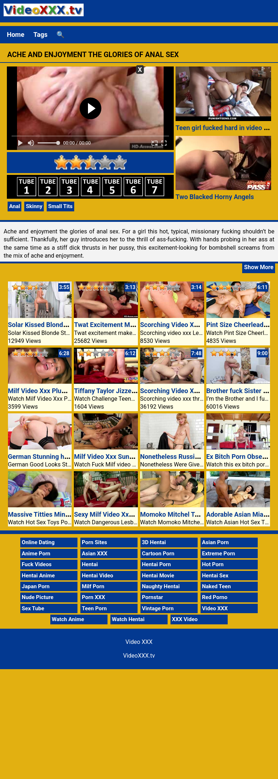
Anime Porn (36, 553)
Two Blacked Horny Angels (215, 197)
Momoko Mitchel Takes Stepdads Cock (197, 514)
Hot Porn (213, 564)
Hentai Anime (38, 575)
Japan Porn (36, 586)
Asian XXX (94, 553)
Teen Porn (94, 608)
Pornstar (152, 597)
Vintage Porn (158, 608)
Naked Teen (216, 586)
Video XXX (215, 608)
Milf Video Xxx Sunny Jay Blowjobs (125, 456)
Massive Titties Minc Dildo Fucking (59, 514)
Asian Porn (215, 542)
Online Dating (38, 542)
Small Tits (60, 206)
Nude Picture (38, 597)
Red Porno (214, 597)
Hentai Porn (156, 564)
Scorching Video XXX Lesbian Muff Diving (201, 324)
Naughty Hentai (161, 586)
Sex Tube (33, 608)
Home (15, 34)
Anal (14, 206)
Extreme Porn (218, 553)
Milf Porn (93, 586)
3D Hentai (154, 542)
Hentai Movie (158, 575)
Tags (40, 34)
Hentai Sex (215, 575)
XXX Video (185, 619)
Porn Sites (94, 542)
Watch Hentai (128, 619)
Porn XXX (93, 597)
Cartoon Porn (158, 553)
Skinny (34, 206)
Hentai (90, 564)
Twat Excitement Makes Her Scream (127, 324)
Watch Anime (68, 619)
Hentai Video (97, 575)
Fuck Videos (37, 564)
